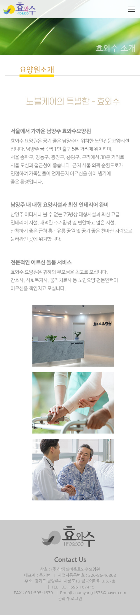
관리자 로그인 (70, 599)
